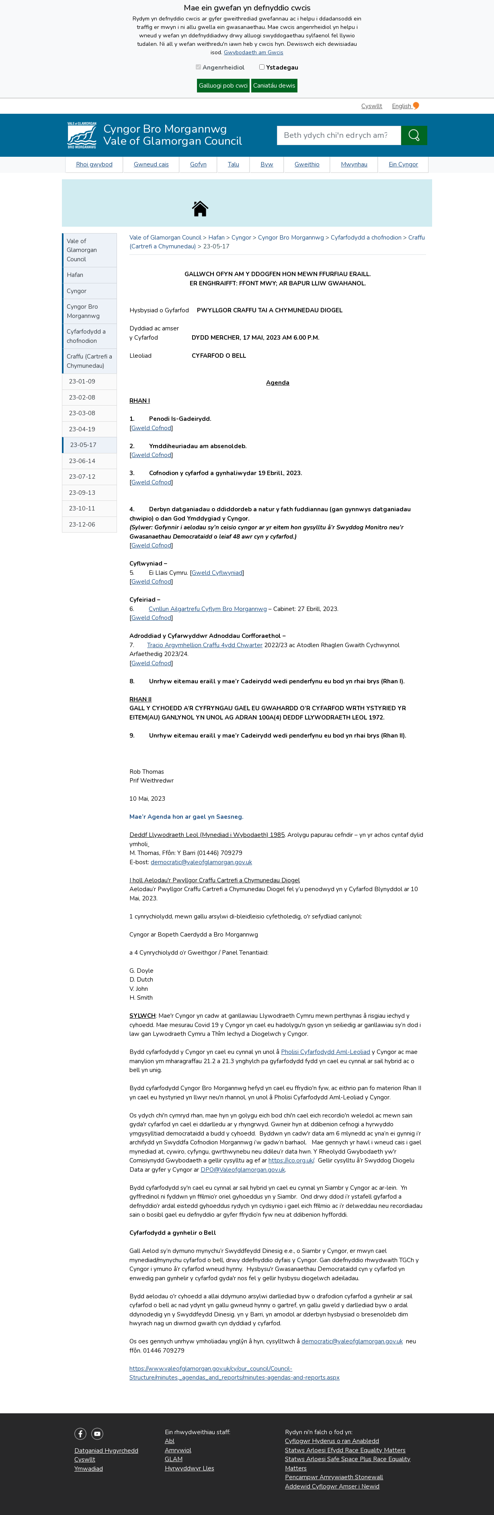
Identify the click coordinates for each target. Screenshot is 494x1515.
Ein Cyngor (403, 164)
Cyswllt (371, 106)
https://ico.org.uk (291, 1160)
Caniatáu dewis (274, 85)
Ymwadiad (88, 1469)
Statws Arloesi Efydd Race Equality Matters (345, 1450)
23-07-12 (82, 477)
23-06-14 (82, 461)
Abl (169, 1441)
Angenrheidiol (220, 68)
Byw (266, 164)
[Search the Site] (414, 135)
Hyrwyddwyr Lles (189, 1468)
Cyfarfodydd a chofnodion (86, 336)
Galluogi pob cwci (223, 85)
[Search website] (339, 135)
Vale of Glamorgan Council (82, 250)
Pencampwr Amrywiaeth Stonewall (334, 1477)
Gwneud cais (151, 164)
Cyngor (76, 291)
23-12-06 (82, 525)
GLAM (173, 1459)
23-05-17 (83, 445)
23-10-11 (82, 508)
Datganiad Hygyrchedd (106, 1451)
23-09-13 (82, 493)
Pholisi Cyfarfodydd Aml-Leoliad (325, 1052)
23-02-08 (82, 398)
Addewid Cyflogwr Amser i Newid (332, 1486)
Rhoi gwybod (94, 164)
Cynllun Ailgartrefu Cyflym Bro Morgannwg (208, 609)
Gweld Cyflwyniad (217, 573)
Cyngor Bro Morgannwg (83, 311)
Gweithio (307, 164)
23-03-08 (82, 413)
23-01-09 (82, 381)
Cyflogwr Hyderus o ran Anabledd (332, 1441)
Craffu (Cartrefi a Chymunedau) (89, 361)
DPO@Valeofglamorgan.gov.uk (243, 1170)
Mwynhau (354, 164)
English (405, 106)
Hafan (75, 275)
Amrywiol (178, 1450)
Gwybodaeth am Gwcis (253, 52)
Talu (233, 164)
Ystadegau (278, 68)
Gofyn (198, 164)
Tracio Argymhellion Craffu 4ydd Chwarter (204, 645)
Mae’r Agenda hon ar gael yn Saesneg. (186, 817)
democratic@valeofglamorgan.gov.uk (201, 862)
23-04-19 (82, 429)
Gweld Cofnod (151, 428)
